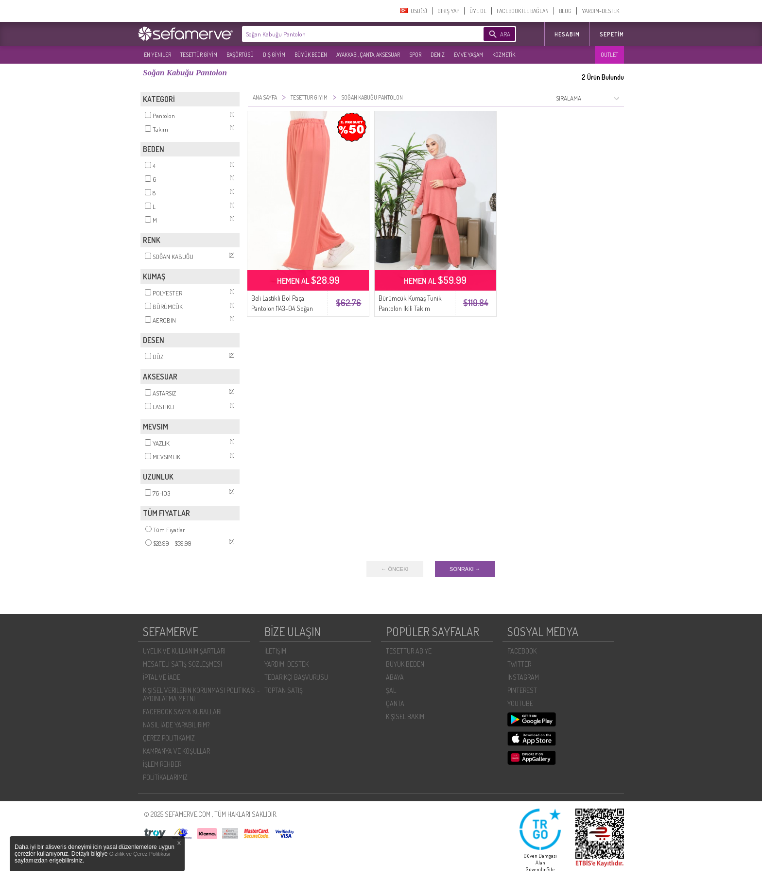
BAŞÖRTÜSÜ (240, 54)
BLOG (565, 11)
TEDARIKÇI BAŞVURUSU (296, 677)
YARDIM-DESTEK (600, 11)
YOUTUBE (520, 703)
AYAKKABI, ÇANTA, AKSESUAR (368, 54)
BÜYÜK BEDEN (310, 54)
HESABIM (567, 34)
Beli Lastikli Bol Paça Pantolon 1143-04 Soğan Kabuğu (282, 308)
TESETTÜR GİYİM (198, 54)
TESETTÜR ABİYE (409, 651)
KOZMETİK (503, 54)
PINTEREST (522, 690)
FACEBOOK (522, 651)
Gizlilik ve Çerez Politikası (140, 854)
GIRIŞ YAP (448, 11)
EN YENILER (157, 54)
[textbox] (348, 34)
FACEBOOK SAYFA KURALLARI (182, 711)
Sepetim (612, 34)
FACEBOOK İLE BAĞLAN (523, 11)
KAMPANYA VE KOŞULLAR (176, 751)
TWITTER (519, 664)
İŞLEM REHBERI (163, 764)
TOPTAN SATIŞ (283, 690)
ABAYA (395, 677)
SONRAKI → (465, 569)
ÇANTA (395, 703)
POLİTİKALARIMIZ (165, 777)
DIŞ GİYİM (274, 54)
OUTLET (609, 54)
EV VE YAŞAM (468, 54)
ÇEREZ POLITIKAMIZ (169, 738)
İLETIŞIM (275, 651)
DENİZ (438, 54)
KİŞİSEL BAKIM (405, 716)
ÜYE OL (477, 11)
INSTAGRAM (523, 677)
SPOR (415, 54)
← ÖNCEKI (394, 569)
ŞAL (391, 690)
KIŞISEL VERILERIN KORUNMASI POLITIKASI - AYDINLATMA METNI (201, 694)
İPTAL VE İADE (161, 677)
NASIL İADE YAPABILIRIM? (176, 725)
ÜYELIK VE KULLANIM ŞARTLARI (184, 651)
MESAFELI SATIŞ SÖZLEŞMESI (182, 664)
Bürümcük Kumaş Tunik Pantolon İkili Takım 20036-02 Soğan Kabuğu (412, 308)
